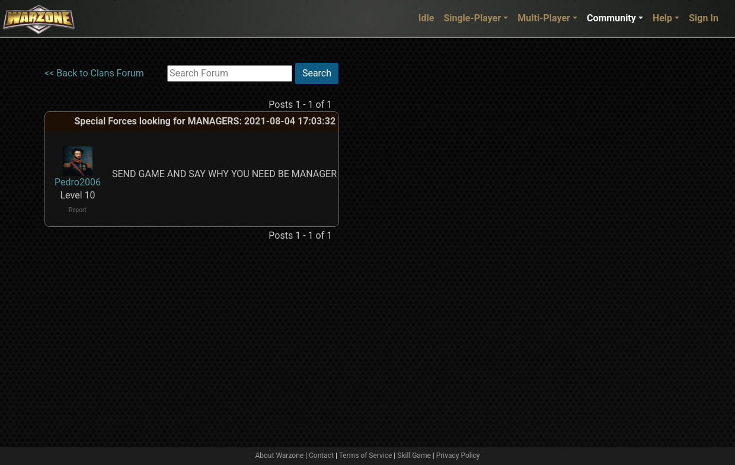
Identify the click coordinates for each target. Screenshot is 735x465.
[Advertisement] (387, 240)
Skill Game (414, 455)
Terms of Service (365, 455)
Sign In (703, 18)
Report (78, 210)
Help (662, 18)
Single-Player (472, 18)
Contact (321, 455)
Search (316, 73)
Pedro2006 (78, 182)
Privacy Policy (458, 455)
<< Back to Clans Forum (94, 73)
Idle (426, 18)
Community (611, 18)
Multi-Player (543, 18)
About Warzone (279, 455)
